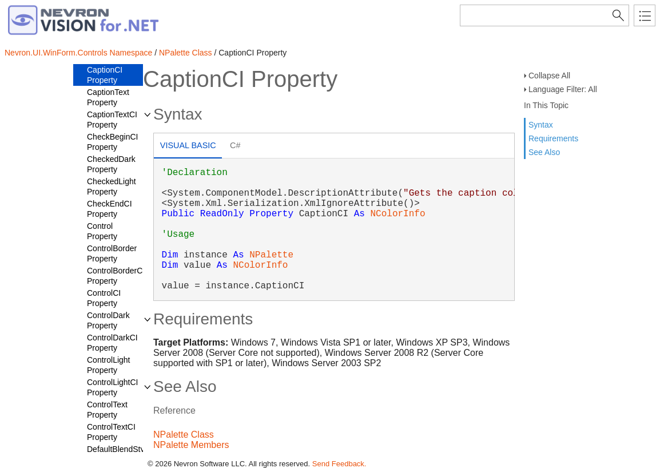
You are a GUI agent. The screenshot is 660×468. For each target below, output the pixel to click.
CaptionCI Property (104, 75)
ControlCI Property (104, 298)
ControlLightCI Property (112, 387)
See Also (544, 152)
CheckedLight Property (111, 186)
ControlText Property (107, 409)
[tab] (188, 146)
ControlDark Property (108, 320)
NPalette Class (185, 52)
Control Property (102, 231)
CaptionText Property (108, 97)
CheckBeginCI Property (112, 142)
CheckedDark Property (111, 164)
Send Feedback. (339, 463)
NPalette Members (191, 445)
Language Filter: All (562, 89)
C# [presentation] (235, 145)
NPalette (271, 255)
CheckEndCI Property (109, 209)
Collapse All (549, 75)
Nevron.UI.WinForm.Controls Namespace (78, 52)
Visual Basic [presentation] (188, 145)
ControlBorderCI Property (116, 275)
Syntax (540, 124)
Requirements (553, 138)
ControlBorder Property (112, 253)
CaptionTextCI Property (112, 119)
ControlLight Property (108, 365)
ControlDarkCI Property (112, 342)
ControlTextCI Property (111, 432)
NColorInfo (397, 214)
